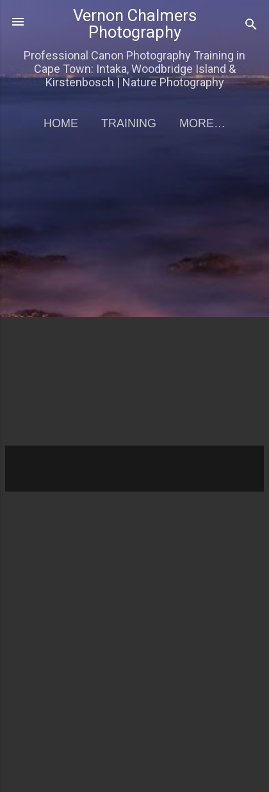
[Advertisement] (134, 298)
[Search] (251, 25)
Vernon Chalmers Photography (135, 24)
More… (202, 123)
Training (128, 123)
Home (61, 123)
